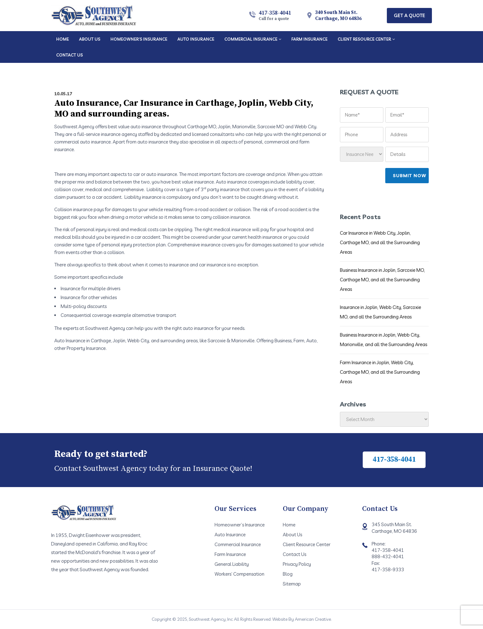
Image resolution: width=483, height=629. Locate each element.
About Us (292, 535)
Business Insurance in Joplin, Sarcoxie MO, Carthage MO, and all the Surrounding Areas (382, 279)
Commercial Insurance (238, 544)
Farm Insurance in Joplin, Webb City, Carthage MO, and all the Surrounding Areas (380, 372)
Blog (288, 574)
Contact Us (294, 554)
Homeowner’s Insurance (240, 525)
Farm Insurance (230, 554)
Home (289, 525)
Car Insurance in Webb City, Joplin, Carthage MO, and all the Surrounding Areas (380, 242)
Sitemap (292, 584)
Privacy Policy (297, 564)
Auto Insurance (230, 535)
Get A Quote (409, 15)
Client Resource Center (306, 544)
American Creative (313, 619)
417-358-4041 (275, 15)
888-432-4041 (388, 556)
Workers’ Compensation (239, 574)
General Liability (232, 564)
